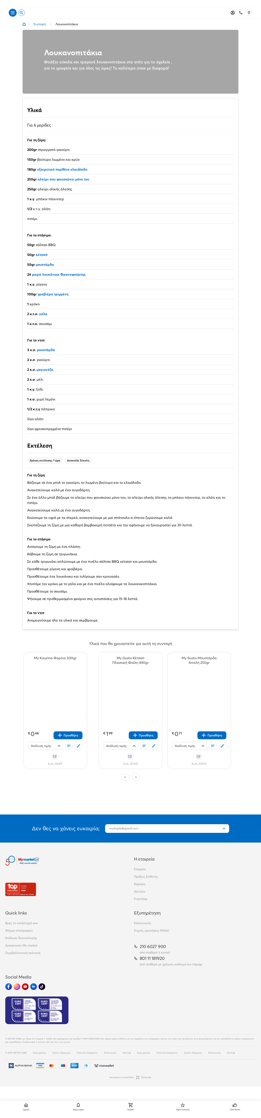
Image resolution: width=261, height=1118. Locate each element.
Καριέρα (139, 891)
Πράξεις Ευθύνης (146, 884)
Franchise (140, 906)
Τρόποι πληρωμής (61, 1060)
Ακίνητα (139, 899)
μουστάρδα (45, 272)
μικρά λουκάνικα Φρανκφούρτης (59, 282)
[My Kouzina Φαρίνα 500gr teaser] (55, 667)
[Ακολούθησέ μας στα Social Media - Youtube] (25, 994)
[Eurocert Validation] (36, 1018)
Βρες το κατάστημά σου (21, 930)
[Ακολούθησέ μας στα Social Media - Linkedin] (33, 994)
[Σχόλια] (78, 753)
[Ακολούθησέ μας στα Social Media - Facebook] (8, 994)
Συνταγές (40, 32)
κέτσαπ (42, 262)
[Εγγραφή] (223, 836)
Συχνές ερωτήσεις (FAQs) (151, 938)
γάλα (42, 321)
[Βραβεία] (20, 897)
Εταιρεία (140, 877)
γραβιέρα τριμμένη (53, 301)
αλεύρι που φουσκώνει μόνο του (63, 186)
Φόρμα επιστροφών (19, 938)
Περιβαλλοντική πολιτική (22, 960)
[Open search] (21, 20)
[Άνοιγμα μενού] (13, 20)
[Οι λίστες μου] (69, 753)
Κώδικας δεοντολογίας (21, 945)
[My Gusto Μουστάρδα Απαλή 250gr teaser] (199, 667)
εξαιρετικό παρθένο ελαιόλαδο (62, 177)
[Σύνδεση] (232, 20)
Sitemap (126, 1060)
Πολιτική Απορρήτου (87, 1060)
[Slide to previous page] (125, 784)
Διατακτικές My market (21, 953)
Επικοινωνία (142, 930)
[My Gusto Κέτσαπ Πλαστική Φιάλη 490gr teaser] (130, 667)
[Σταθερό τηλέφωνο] (241, 20)
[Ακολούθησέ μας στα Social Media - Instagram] (17, 994)
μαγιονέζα (45, 377)
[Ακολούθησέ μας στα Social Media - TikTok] (42, 994)
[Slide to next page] (136, 784)
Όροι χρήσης (39, 1060)
